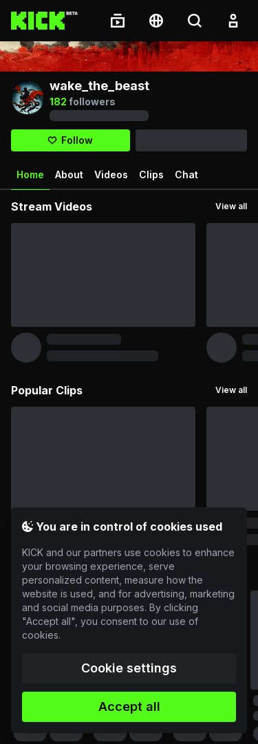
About (69, 174)
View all (231, 206)
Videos (111, 174)
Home (30, 180)
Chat (186, 174)
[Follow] (70, 140)
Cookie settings (129, 668)
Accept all (129, 706)
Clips (151, 174)
